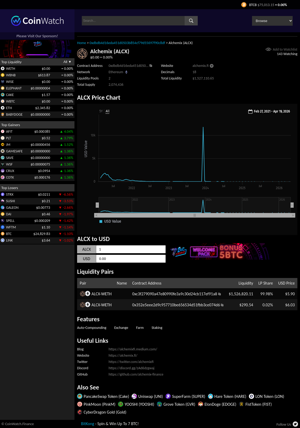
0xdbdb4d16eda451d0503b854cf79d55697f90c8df (127, 43)
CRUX (10, 171)
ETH (9, 108)
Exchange (121, 327)
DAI (8, 214)
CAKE (10, 95)
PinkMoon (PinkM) (99, 404)
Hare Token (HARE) (231, 396)
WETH (10, 68)
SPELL (10, 220)
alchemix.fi (200, 65)
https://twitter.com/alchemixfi (131, 362)
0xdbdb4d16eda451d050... (128, 65)
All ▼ (67, 62)
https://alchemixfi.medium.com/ (133, 349)
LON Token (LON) (269, 396)
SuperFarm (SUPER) (188, 396)
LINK (9, 240)
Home (81, 43)
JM (8, 144)
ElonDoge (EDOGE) (220, 404)
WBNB (11, 75)
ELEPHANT (14, 88)
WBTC (10, 101)
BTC (9, 234)
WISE (10, 81)
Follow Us (283, 424)
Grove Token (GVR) (179, 404)
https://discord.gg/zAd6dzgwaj (131, 368)
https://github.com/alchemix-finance (136, 374)
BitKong (87, 423)
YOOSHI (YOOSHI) (139, 404)
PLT (8, 138)
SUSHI (10, 201)
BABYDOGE (14, 114)
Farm (140, 327)
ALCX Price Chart (98, 97)
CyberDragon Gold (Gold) (105, 412)
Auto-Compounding (91, 327)
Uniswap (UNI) (150, 396)
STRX (9, 194)
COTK (10, 177)
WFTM (11, 227)
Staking (157, 327)
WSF (9, 164)
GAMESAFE (14, 151)
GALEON (12, 207)
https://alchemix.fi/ (123, 355)
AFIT (9, 131)
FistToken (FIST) (258, 404)
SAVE (10, 158)
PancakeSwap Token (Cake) (106, 396)
